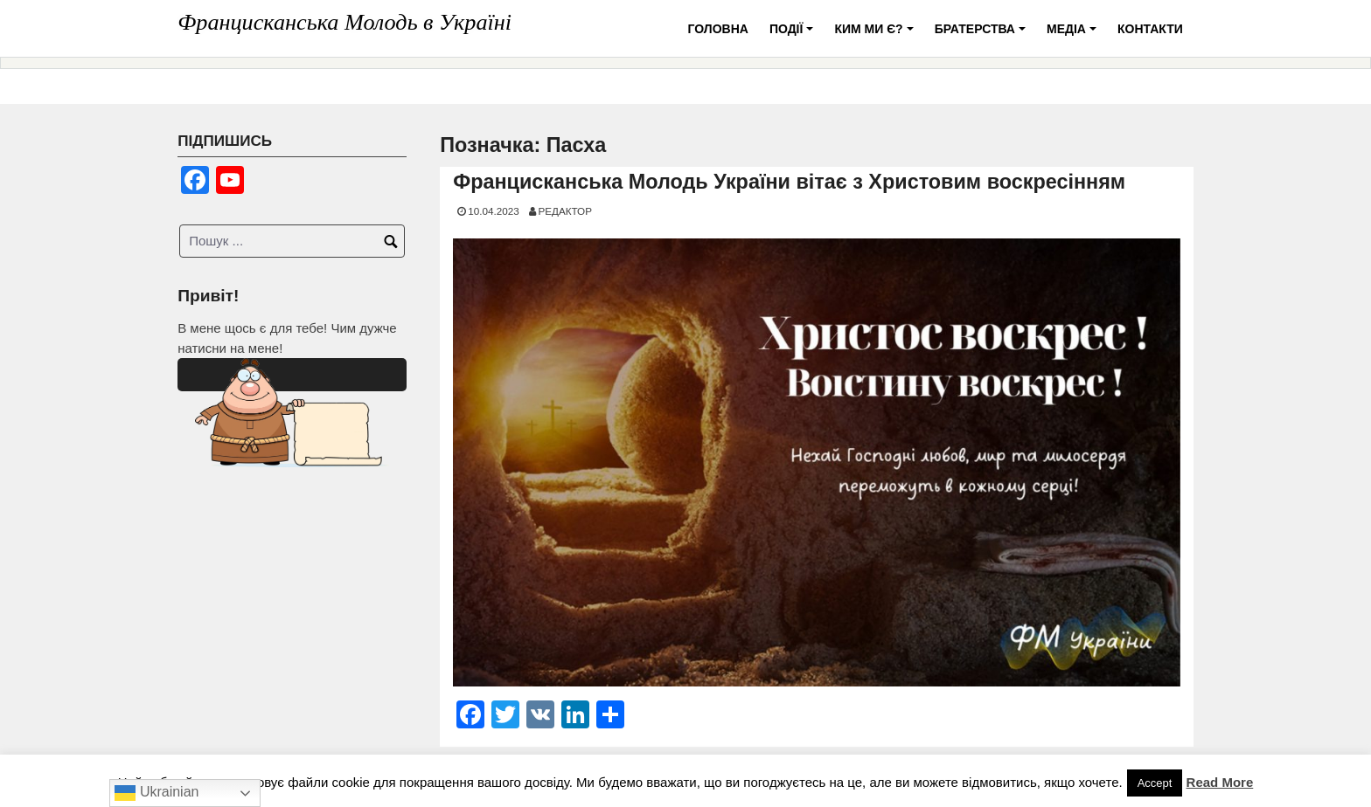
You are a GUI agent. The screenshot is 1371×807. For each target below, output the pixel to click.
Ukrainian (156, 793)
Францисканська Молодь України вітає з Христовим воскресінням (789, 181)
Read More (1220, 782)
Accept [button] (1155, 783)
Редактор (565, 211)
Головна (718, 29)
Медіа (1074, 35)
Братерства (983, 35)
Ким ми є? (876, 35)
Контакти (1150, 29)
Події (793, 35)
